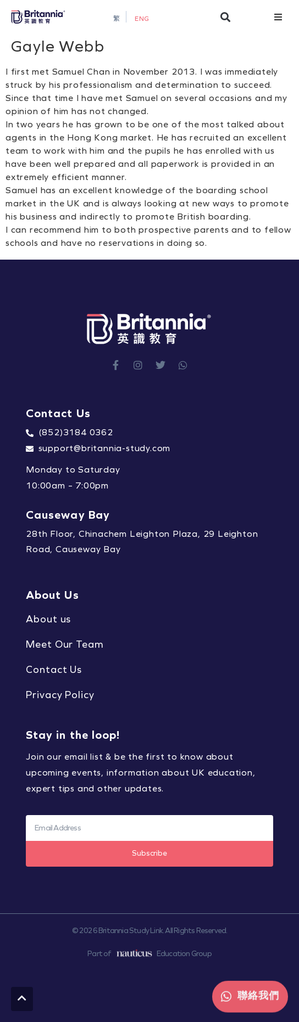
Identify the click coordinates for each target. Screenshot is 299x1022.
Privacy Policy (60, 695)
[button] (226, 17)
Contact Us (54, 670)
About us (48, 619)
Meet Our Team (65, 644)
